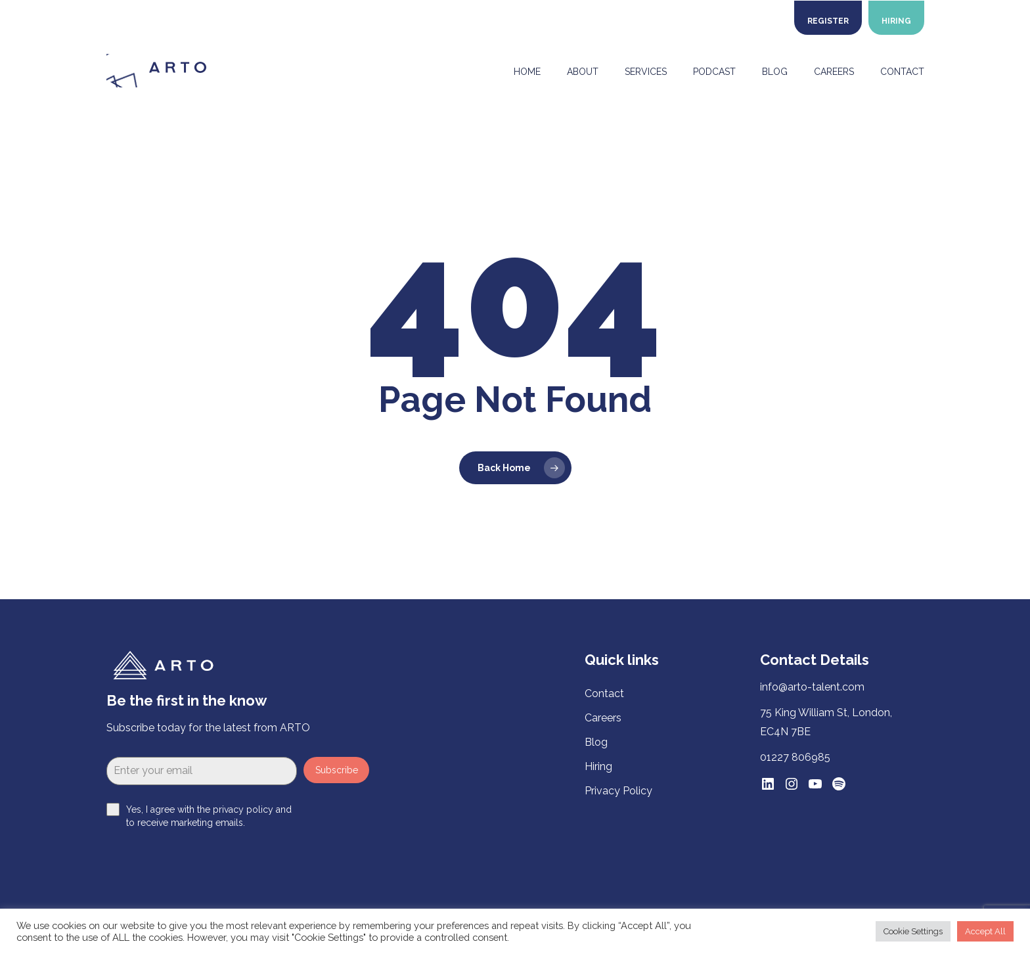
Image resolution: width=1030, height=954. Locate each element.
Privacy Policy (618, 790)
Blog (596, 742)
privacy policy (243, 809)
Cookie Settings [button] (913, 931)
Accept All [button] (985, 931)
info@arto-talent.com (812, 687)
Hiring (598, 766)
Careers (603, 718)
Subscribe (336, 770)
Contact (604, 693)
